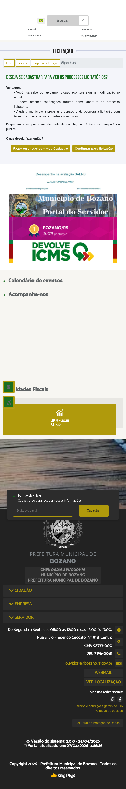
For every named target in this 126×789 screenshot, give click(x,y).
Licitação (23, 63)
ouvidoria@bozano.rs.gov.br (88, 663)
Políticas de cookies (109, 711)
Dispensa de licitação (45, 63)
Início (9, 63)
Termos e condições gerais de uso (99, 706)
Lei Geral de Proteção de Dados (98, 723)
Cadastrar (94, 510)
